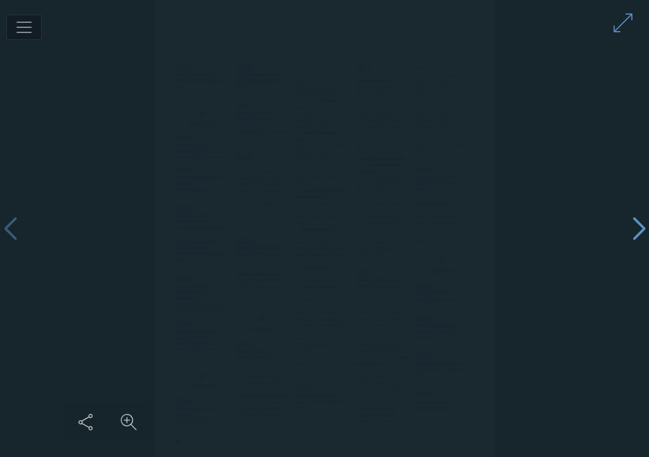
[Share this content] (495, 422)
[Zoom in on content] (538, 422)
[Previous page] (10, 229)
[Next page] (639, 229)
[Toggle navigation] (24, 27)
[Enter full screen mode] (623, 23)
